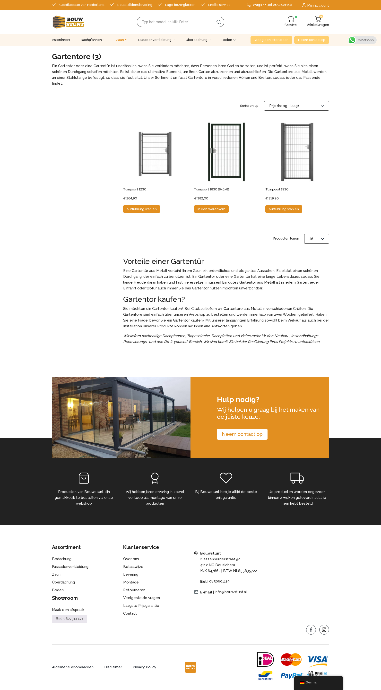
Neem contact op (311, 40)
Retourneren (134, 590)
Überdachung (197, 40)
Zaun (120, 40)
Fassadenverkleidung (155, 40)
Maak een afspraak (68, 610)
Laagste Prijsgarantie (141, 606)
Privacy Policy (145, 667)
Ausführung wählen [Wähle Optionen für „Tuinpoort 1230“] (142, 209)
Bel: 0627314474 (70, 619)
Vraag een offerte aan (271, 40)
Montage (131, 582)
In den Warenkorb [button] (211, 209)
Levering (130, 575)
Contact (130, 613)
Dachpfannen (91, 40)
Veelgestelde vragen (141, 598)
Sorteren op (249, 106)
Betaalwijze (133, 567)
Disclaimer (113, 667)
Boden (227, 40)
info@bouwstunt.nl (231, 592)
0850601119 (219, 581)
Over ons (131, 559)
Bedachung (62, 559)
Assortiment (61, 40)
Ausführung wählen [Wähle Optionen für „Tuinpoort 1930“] (284, 209)
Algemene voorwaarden (73, 667)
